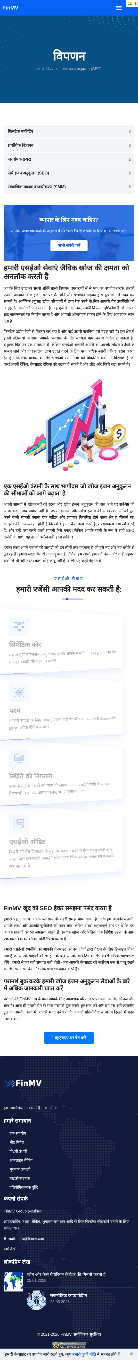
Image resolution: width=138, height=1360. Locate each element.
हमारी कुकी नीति (84, 1354)
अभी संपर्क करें (69, 245)
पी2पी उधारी (18, 1151)
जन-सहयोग (17, 1133)
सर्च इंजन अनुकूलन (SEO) (28, 173)
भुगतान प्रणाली (19, 1169)
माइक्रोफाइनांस (19, 1178)
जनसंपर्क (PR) (19, 159)
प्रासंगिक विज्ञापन (20, 145)
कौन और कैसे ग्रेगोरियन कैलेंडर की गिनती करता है (66, 1274)
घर (38, 69)
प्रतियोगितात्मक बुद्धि (23, 1187)
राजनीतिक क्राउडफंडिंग (68, 1295)
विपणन (51, 69)
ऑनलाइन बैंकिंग (20, 1160)
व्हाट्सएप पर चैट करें (69, 1038)
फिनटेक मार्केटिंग (20, 131)
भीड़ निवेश (16, 1142)
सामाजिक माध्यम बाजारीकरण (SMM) (37, 187)
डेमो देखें (10, 1249)
